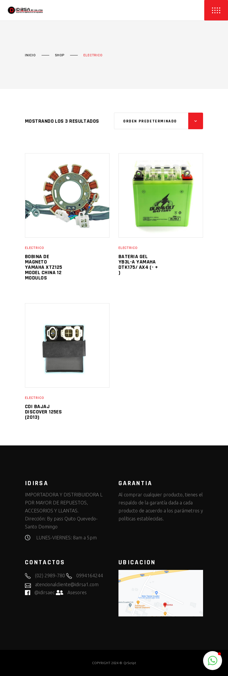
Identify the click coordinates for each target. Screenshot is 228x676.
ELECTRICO (34, 247)
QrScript (130, 663)
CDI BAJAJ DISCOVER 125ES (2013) (43, 412)
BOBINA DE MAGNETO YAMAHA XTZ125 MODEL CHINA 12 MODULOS (43, 267)
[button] (212, 660)
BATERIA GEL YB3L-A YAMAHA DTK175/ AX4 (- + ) (138, 264)
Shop (59, 55)
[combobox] (158, 121)
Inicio (30, 55)
